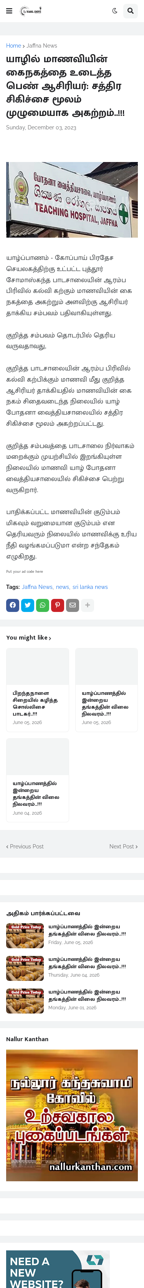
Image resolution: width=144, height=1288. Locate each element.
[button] (9, 11)
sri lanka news (90, 587)
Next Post (121, 846)
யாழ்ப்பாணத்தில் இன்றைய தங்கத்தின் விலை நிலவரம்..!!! (105, 704)
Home (13, 45)
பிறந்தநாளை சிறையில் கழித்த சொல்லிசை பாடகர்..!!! (35, 704)
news (62, 587)
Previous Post (27, 846)
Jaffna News (41, 45)
